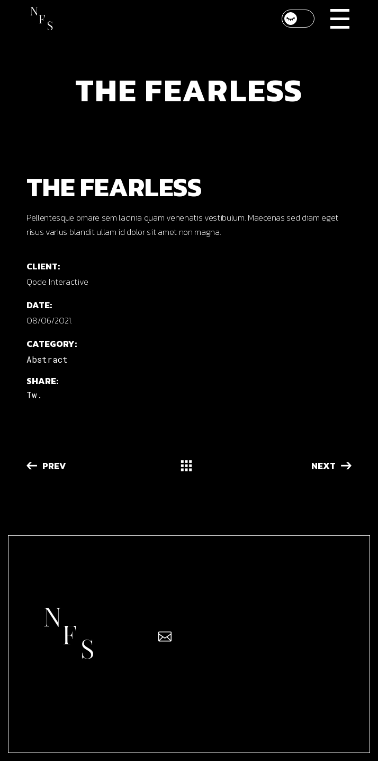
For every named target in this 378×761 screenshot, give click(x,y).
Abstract (47, 359)
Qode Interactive (57, 281)
